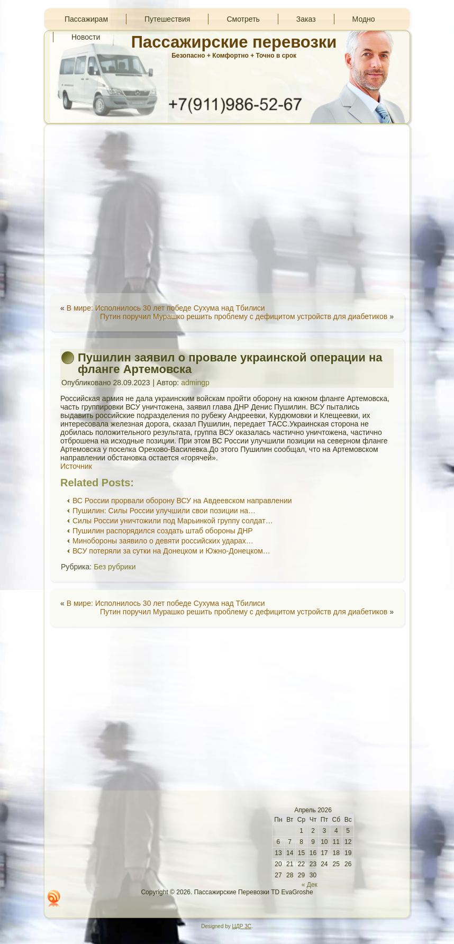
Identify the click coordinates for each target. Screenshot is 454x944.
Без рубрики (114, 566)
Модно (363, 19)
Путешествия (167, 19)
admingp (195, 382)
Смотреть (242, 19)
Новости (85, 37)
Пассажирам (86, 19)
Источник (76, 466)
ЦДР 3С (241, 926)
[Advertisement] (227, 208)
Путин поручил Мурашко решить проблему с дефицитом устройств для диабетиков (243, 316)
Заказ (306, 19)
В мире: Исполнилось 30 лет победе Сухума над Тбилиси (166, 308)
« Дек (309, 884)
